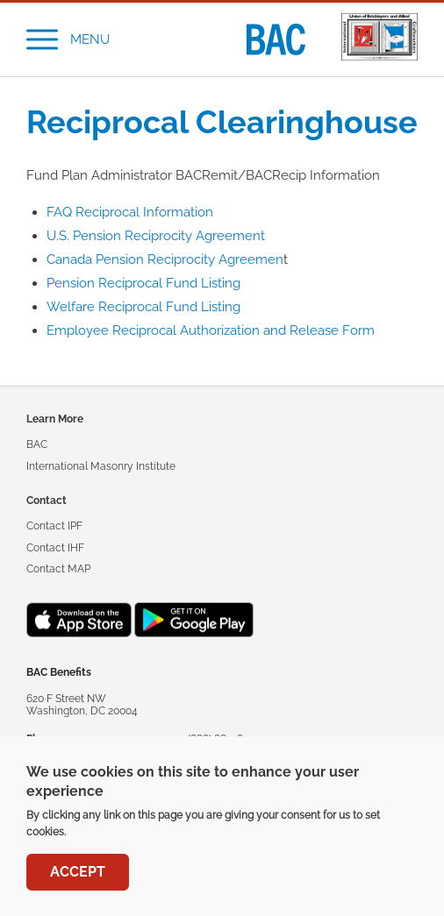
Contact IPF (54, 526)
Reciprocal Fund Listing (169, 283)
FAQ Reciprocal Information (130, 212)
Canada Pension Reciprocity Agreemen (165, 259)
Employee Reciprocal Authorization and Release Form (211, 330)
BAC (36, 444)
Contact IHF (55, 548)
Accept (77, 874)
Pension (72, 283)
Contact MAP (58, 569)
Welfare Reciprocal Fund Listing (143, 307)
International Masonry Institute (100, 466)
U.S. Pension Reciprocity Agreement (156, 236)
